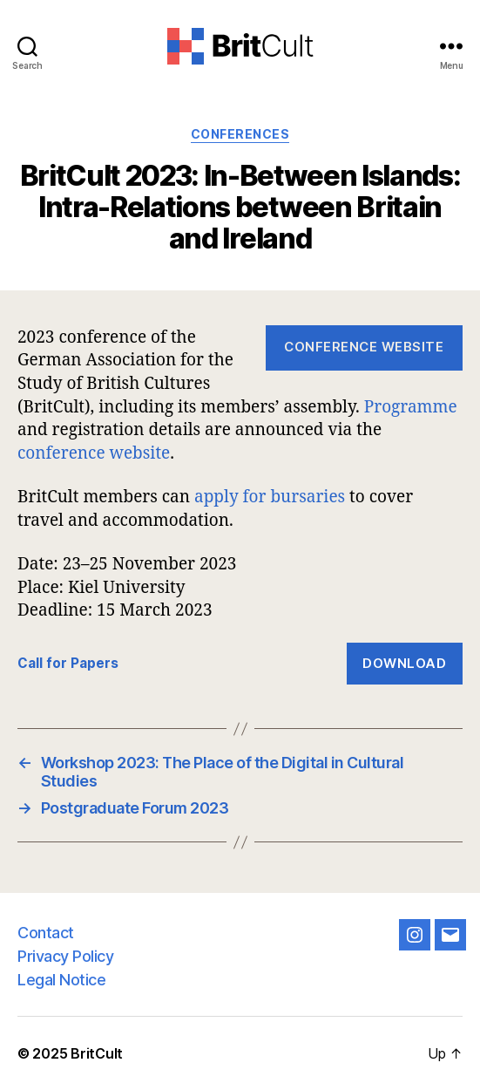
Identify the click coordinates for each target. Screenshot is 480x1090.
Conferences (240, 133)
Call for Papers (67, 663)
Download (404, 663)
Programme (410, 406)
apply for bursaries (269, 496)
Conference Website (363, 346)
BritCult (97, 1053)
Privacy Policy (65, 956)
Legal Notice (61, 980)
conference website (93, 452)
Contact (45, 932)
